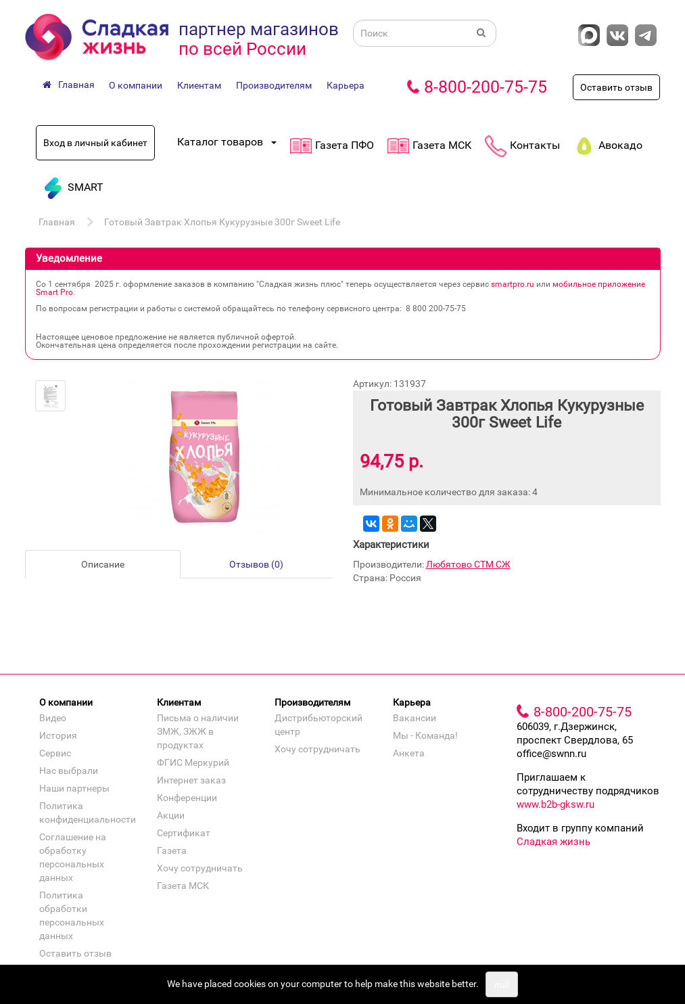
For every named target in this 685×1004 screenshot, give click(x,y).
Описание (102, 564)
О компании (135, 85)
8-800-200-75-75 (485, 87)
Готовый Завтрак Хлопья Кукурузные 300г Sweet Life (222, 221)
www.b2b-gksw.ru (555, 804)
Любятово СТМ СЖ (468, 564)
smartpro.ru (512, 284)
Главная (57, 221)
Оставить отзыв (616, 87)
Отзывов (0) (256, 564)
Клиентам (199, 85)
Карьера (345, 85)
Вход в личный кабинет (95, 142)
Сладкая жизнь (553, 842)
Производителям (274, 85)
